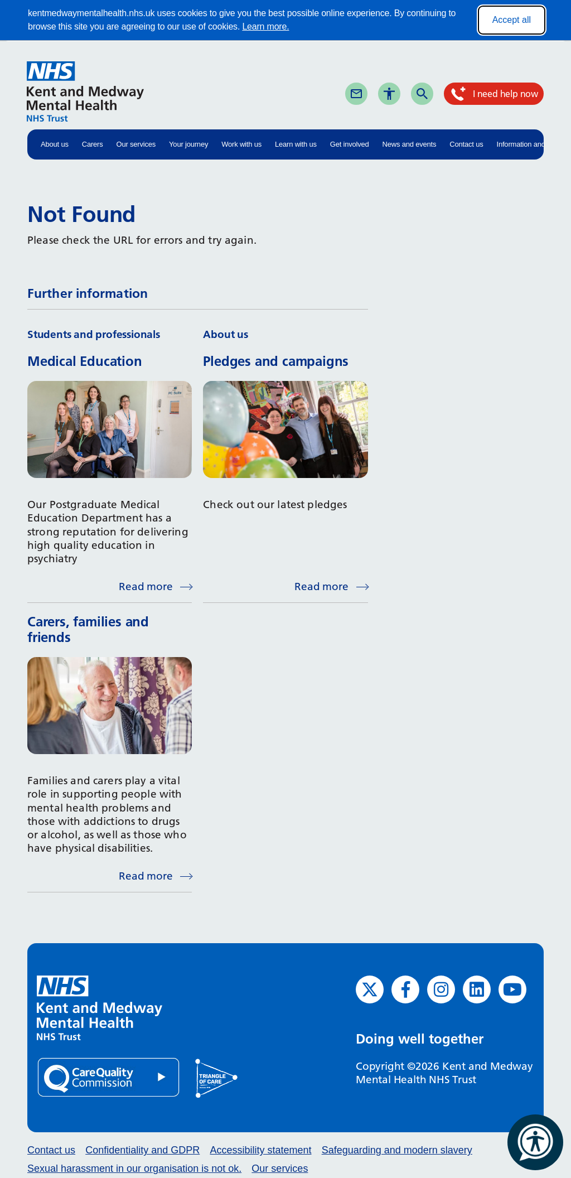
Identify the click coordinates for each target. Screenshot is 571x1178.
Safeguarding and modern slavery (397, 1150)
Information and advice (532, 144)
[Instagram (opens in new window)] (441, 989)
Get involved (349, 144)
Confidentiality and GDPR (142, 1150)
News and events (410, 144)
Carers (92, 144)
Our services (136, 144)
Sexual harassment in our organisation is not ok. (134, 1168)
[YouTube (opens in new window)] (512, 989)
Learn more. (265, 26)
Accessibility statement (260, 1150)
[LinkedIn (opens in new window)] (477, 989)
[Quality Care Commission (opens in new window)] (109, 1077)
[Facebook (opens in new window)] (405, 989)
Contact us (466, 144)
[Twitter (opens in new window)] (370, 989)
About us (55, 144)
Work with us (241, 144)
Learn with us (296, 144)
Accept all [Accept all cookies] (511, 20)
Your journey (188, 144)
